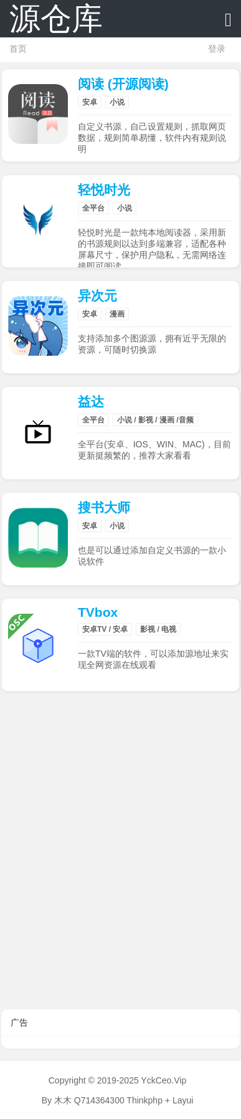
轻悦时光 (104, 190)
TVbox (98, 612)
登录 (216, 49)
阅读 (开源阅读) (123, 84)
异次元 (97, 295)
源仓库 (56, 18)
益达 (91, 401)
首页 (18, 49)
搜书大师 (104, 507)
